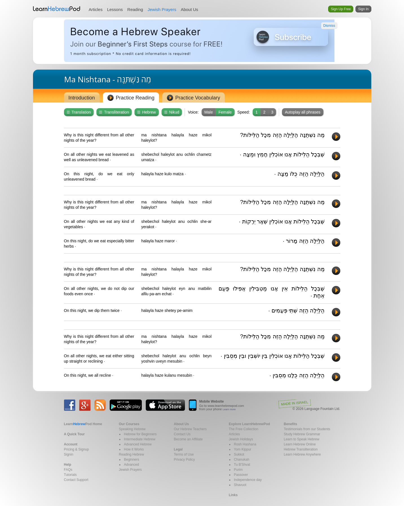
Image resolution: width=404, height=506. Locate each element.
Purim (238, 470)
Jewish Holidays (241, 439)
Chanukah (242, 459)
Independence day (248, 480)
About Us (189, 9)
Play (336, 136)
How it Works (134, 449)
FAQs (68, 470)
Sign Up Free (341, 9)
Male (208, 112)
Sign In (363, 9)
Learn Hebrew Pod (56, 8)
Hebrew (146, 112)
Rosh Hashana (245, 444)
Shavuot (240, 485)
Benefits (290, 424)
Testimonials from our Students (307, 429)
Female (225, 112)
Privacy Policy (184, 459)
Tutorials (70, 475)
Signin (68, 454)
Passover (241, 475)
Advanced (131, 465)
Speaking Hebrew (132, 429)
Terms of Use (184, 454)
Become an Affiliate (188, 439)
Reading (135, 9)
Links (233, 495)
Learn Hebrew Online (300, 444)
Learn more (229, 409)
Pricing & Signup (76, 449)
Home (83, 424)
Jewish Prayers (161, 9)
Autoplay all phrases (302, 112)
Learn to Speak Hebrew (301, 439)
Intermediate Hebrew (139, 439)
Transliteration (114, 112)
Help (67, 465)
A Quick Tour (74, 434)
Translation (79, 112)
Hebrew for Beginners (140, 434)
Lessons (115, 9)
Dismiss (329, 26)
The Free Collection (244, 429)
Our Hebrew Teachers (190, 429)
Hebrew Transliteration (301, 449)
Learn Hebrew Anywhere (302, 454)
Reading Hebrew (131, 454)
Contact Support (76, 480)
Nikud (171, 112)
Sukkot (239, 454)
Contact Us (182, 434)
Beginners (131, 459)
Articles (96, 9)
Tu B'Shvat (242, 465)
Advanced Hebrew (138, 444)
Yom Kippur (242, 449)
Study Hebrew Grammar (302, 434)
